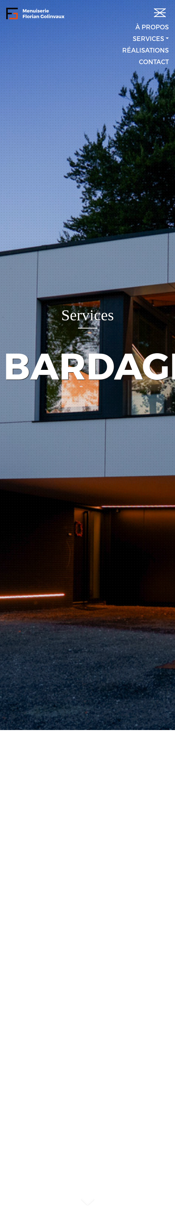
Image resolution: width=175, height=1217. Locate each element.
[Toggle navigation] (158, 11)
